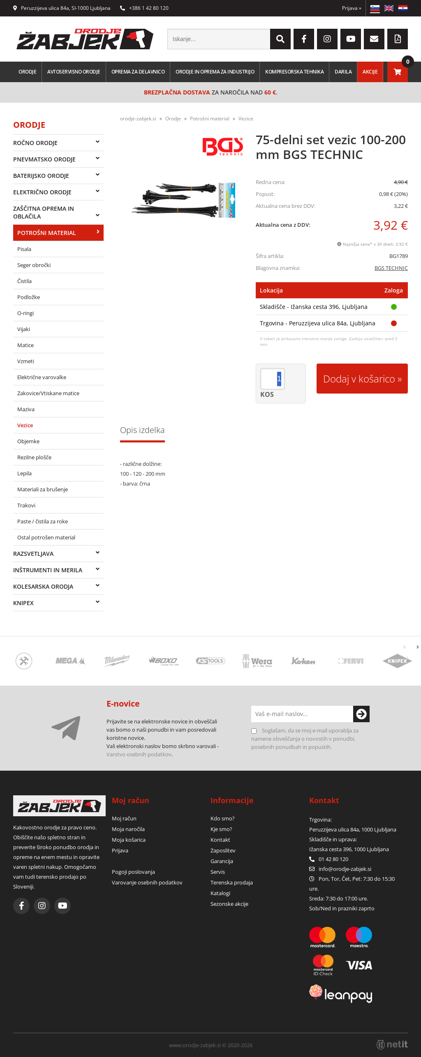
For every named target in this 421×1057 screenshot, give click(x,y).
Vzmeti (25, 361)
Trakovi (26, 505)
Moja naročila (128, 829)
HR (403, 8)
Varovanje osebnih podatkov (147, 882)
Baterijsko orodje (41, 176)
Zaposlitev (223, 850)
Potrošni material (46, 233)
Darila (343, 71)
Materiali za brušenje (42, 489)
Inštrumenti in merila (47, 570)
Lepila (24, 473)
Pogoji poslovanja (133, 871)
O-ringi (25, 313)
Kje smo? (221, 829)
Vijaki (23, 329)
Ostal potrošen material (46, 537)
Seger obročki (34, 265)
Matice (25, 345)
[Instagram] (327, 39)
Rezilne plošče (34, 457)
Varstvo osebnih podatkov (138, 754)
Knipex (23, 603)
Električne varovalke (41, 377)
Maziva (26, 409)
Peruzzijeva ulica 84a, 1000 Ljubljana (352, 829)
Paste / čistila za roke (42, 521)
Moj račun (124, 818)
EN (389, 8)
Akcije (370, 71)
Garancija (221, 861)
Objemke (28, 441)
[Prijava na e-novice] (361, 714)
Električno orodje (42, 192)
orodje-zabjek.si (138, 118)
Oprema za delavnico (138, 71)
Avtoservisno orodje (73, 71)
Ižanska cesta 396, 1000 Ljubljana (349, 849)
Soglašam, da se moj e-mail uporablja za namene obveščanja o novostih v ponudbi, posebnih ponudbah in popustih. (305, 739)
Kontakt (220, 839)
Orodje (27, 71)
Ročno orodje (35, 143)
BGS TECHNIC (391, 268)
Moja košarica (129, 839)
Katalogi (220, 893)
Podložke (28, 297)
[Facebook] (304, 39)
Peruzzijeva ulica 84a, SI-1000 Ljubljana (62, 8)
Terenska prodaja (231, 882)
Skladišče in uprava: (333, 839)
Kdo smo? (222, 818)
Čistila (24, 281)
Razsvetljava (33, 553)
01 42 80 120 (328, 859)
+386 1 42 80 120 (144, 8)
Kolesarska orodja (43, 586)
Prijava (351, 8)
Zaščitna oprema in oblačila (43, 212)
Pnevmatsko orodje (44, 159)
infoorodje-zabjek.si (345, 869)
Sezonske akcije (229, 903)
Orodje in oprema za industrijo (215, 71)
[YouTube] (350, 39)
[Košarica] (397, 72)
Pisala (24, 249)
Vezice (25, 425)
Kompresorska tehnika (294, 71)
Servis (217, 871)
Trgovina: (320, 819)
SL (375, 8)
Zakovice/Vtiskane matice (48, 393)
